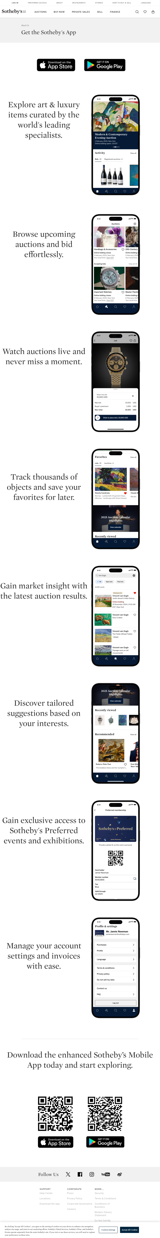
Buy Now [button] (59, 12)
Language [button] (146, 3)
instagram (92, 1174)
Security (99, 1193)
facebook (80, 1174)
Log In (15, 3)
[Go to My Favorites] (145, 12)
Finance (115, 12)
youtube (105, 1174)
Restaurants (79, 3)
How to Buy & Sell (121, 3)
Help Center (46, 1193)
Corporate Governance (79, 1204)
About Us (25, 25)
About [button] (59, 3)
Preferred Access (37, 3)
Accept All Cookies (129, 1230)
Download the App (50, 1204)
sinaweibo (119, 1174)
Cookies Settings (108, 1230)
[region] (80, 1230)
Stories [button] (99, 3)
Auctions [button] (40, 12)
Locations (45, 1198)
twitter (68, 1174)
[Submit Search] (137, 11)
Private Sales (81, 12)
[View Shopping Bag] (153, 12)
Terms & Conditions (105, 1198)
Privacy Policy (74, 1198)
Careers (71, 1209)
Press (70, 1193)
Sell (100, 12)
